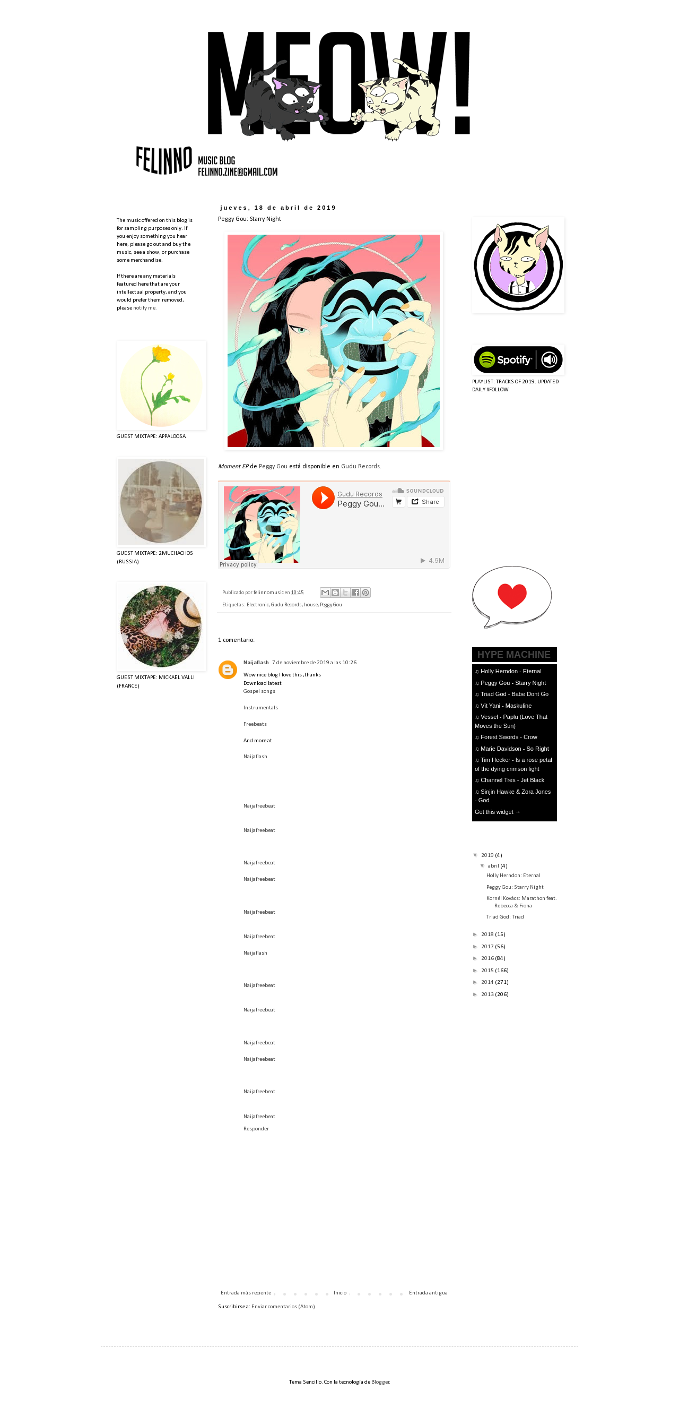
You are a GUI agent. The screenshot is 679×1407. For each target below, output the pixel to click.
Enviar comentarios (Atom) (283, 1307)
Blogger (380, 1382)
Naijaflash (256, 663)
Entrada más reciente (246, 1293)
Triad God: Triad (505, 917)
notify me (144, 308)
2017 (488, 947)
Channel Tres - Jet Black (512, 780)
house (311, 605)
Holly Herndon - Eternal (511, 671)
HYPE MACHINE (514, 654)
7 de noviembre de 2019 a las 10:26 (314, 663)
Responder (256, 1129)
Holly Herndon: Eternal (513, 876)
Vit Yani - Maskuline (506, 705)
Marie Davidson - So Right (515, 748)
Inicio (340, 1293)
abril (494, 866)
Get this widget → (498, 812)
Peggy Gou (273, 467)
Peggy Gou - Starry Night (513, 683)
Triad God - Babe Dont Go (515, 694)
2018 (488, 935)
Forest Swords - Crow (509, 737)
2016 (488, 959)
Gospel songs (259, 691)
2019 (488, 856)
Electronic (258, 605)
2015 (488, 971)
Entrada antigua (428, 1293)
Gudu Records (360, 467)
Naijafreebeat (259, 806)
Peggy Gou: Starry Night (515, 887)
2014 (488, 982)
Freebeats (255, 724)
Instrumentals (260, 708)
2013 (488, 995)
